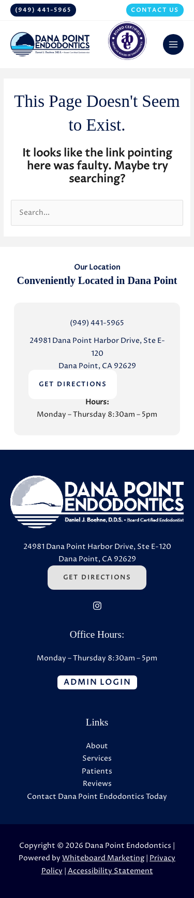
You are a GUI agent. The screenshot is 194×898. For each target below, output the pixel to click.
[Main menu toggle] (173, 44)
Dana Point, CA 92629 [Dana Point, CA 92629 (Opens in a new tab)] (97, 366)
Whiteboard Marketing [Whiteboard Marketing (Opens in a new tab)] (103, 858)
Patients (97, 771)
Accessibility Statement (110, 871)
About (97, 746)
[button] (43, 10)
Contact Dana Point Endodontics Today (97, 796)
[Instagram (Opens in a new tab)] (97, 605)
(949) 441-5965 (97, 323)
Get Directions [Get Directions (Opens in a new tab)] (97, 577)
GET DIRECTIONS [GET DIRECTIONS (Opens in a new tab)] (73, 384)
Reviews (97, 784)
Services (97, 758)
